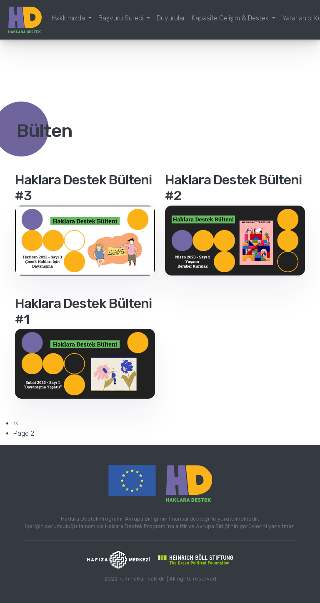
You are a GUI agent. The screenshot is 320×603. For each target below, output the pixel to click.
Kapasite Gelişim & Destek (231, 18)
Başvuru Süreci (121, 18)
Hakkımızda (69, 18)
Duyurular (171, 18)
